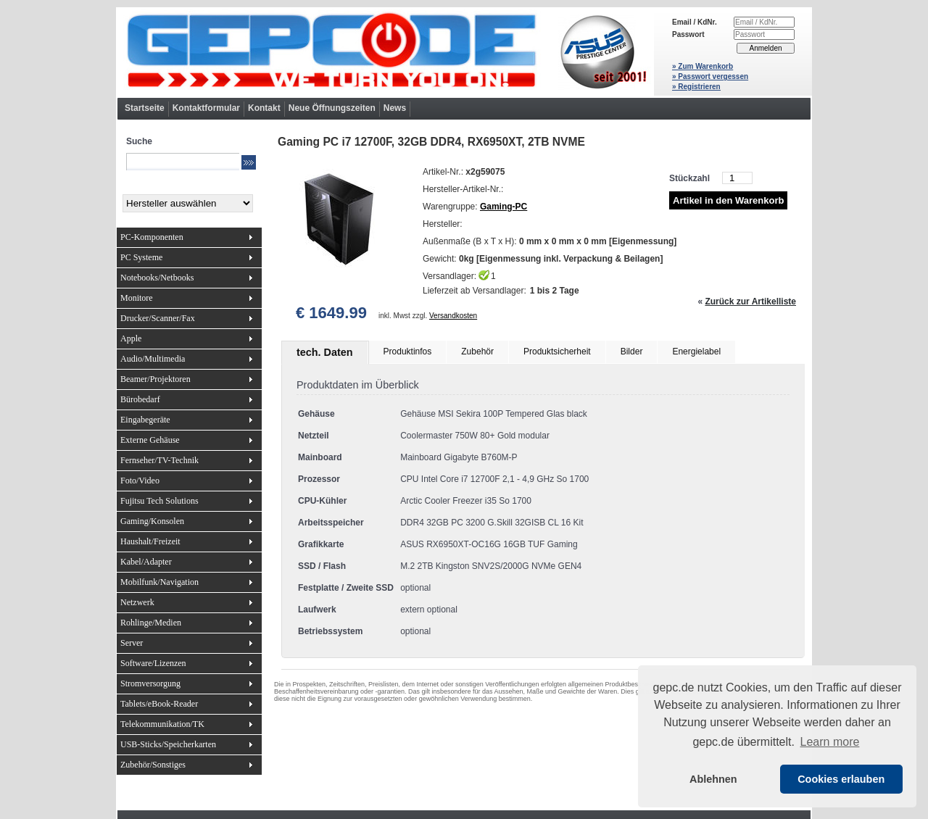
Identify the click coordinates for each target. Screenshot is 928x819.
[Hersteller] (188, 203)
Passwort (688, 34)
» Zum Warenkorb (702, 66)
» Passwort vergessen (710, 76)
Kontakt (264, 108)
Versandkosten (453, 316)
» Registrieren (696, 87)
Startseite (145, 108)
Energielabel (696, 351)
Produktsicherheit (557, 351)
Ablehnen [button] (713, 779)
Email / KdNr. (694, 22)
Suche (139, 141)
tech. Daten (325, 352)
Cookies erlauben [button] (841, 779)
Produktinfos (408, 351)
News (395, 108)
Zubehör (477, 351)
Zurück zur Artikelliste (750, 301)
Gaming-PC (503, 206)
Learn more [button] (830, 742)
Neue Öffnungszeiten (332, 108)
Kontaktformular (206, 108)
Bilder (632, 351)
